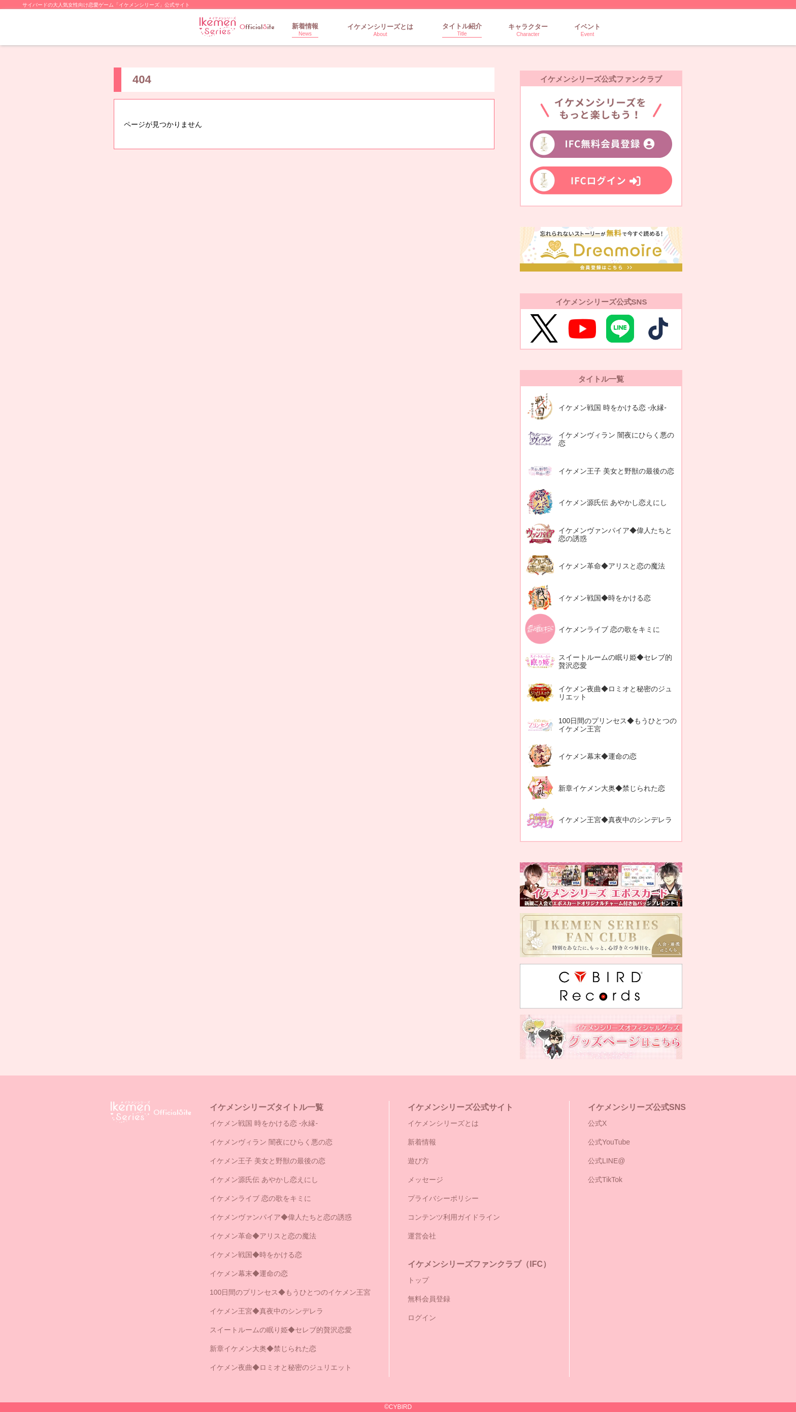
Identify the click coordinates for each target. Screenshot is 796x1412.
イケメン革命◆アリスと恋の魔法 (263, 1236)
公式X (597, 1123)
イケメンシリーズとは (380, 30)
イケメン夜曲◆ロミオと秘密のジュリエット (281, 1367)
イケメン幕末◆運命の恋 (249, 1273)
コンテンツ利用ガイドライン (454, 1217)
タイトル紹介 (462, 29)
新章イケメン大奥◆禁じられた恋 (263, 1348)
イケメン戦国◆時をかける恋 (256, 1255)
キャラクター (528, 30)
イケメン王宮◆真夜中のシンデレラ (266, 1311)
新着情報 (305, 29)
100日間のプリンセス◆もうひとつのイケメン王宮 (290, 1292)
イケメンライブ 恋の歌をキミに (260, 1198)
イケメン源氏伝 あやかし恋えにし (264, 1179)
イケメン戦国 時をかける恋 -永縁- (264, 1123)
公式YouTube (609, 1142)
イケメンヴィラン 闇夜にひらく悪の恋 (271, 1142)
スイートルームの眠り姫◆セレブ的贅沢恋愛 (281, 1330)
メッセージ (425, 1179)
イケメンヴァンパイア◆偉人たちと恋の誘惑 (281, 1217)
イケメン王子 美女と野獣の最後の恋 (267, 1161)
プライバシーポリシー (443, 1198)
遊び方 (418, 1161)
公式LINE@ (606, 1161)
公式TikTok (605, 1179)
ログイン (422, 1318)
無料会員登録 (429, 1299)
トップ (418, 1280)
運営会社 (422, 1236)
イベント (587, 30)
